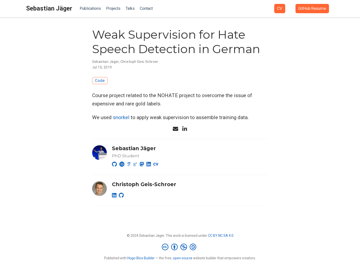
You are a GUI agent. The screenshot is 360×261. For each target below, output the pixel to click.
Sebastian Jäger (49, 8)
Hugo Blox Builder (141, 258)
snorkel (121, 117)
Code (100, 80)
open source (182, 258)
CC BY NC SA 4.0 (220, 236)
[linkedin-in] (184, 129)
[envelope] (175, 129)
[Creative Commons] (180, 247)
